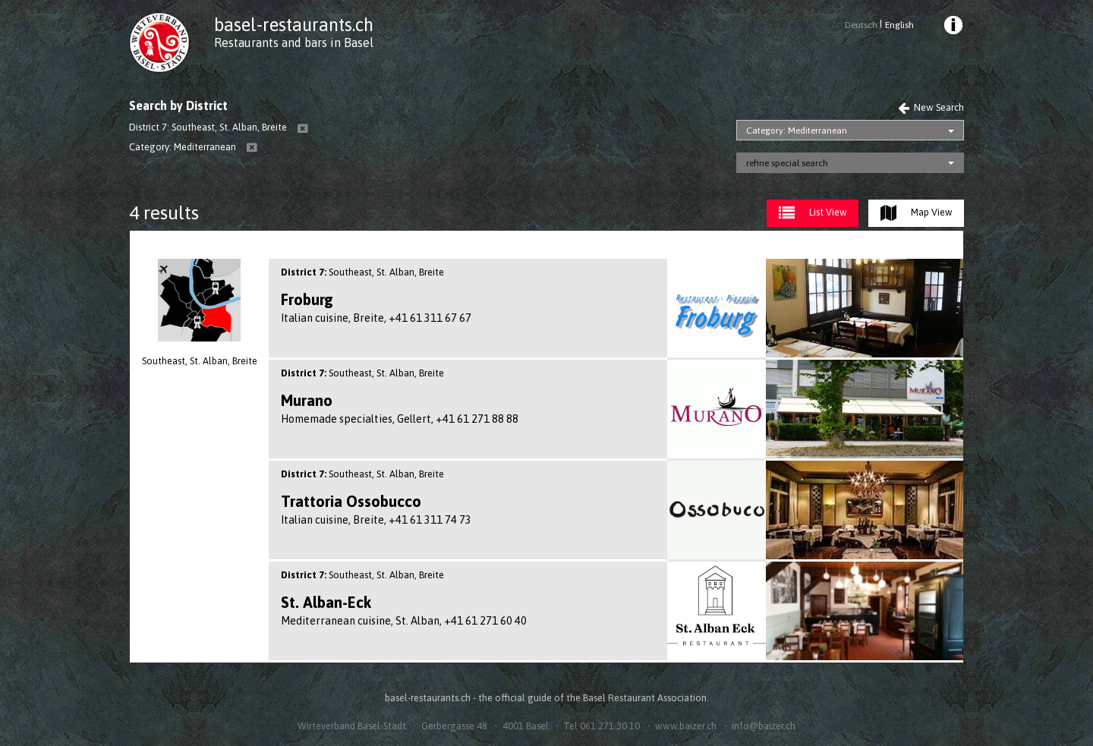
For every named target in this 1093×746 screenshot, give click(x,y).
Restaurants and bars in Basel (293, 42)
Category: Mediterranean (796, 130)
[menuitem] (952, 27)
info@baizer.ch (763, 726)
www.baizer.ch (686, 726)
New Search (931, 107)
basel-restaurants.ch (293, 24)
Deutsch (861, 25)
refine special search (787, 163)
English (899, 25)
